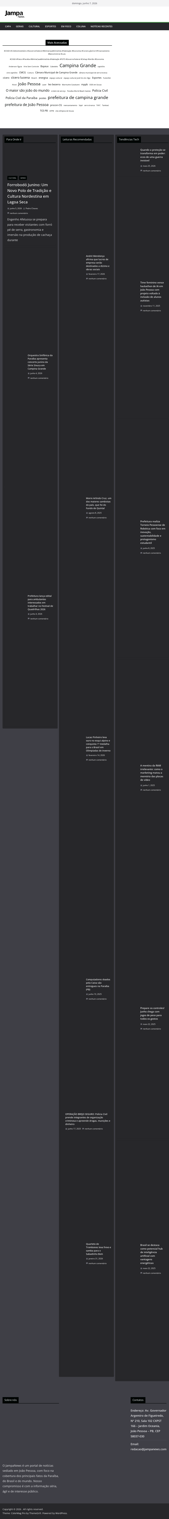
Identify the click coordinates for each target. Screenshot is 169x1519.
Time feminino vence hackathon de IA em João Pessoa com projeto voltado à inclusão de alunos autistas (152, 291)
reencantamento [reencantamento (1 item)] (70, 105)
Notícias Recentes (101, 26)
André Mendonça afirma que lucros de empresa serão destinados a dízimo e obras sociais (97, 262)
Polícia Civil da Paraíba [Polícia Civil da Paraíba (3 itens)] (21, 98)
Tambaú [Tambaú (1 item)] (105, 105)
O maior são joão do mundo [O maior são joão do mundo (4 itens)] (28, 90)
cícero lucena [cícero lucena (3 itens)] (20, 77)
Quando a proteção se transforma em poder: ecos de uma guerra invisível (152, 155)
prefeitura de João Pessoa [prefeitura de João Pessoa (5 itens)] (27, 104)
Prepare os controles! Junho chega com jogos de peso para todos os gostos (152, 1013)
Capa (8, 26)
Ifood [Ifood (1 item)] (14, 85)
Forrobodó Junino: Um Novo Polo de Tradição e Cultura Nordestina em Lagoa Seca (29, 193)
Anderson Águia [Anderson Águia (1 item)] (15, 66)
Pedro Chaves (32, 208)
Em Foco (66, 26)
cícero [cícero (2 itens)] (6, 77)
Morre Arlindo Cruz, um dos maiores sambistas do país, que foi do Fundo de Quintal (98, 503)
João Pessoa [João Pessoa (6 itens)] (29, 83)
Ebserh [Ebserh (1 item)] (34, 78)
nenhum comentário (17, 213)
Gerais (20, 26)
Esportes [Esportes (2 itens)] (96, 77)
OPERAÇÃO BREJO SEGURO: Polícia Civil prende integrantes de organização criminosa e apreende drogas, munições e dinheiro (87, 1119)
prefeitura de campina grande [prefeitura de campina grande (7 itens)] (78, 97)
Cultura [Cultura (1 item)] (30, 73)
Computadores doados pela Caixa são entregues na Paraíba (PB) (98, 984)
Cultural (34, 26)
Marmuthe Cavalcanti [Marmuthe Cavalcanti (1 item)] (71, 85)
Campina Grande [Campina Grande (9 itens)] (78, 65)
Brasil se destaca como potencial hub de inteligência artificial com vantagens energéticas (151, 1254)
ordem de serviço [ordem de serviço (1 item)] (58, 91)
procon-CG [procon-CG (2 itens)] (56, 105)
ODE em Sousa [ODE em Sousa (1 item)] (95, 85)
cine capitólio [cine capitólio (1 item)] (12, 73)
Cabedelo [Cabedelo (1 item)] (54, 66)
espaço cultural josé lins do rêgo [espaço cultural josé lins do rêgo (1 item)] (77, 78)
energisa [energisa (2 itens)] (43, 77)
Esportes (50, 26)
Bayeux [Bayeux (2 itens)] (44, 66)
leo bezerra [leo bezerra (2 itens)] (54, 84)
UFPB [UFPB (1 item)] (51, 111)
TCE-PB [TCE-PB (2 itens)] (44, 110)
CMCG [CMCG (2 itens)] (22, 72)
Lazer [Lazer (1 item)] (44, 85)
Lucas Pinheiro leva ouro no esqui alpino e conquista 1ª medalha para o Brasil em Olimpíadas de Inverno (98, 744)
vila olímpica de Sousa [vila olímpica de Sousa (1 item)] (64, 111)
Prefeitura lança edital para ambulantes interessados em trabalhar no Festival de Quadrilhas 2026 (40, 602)
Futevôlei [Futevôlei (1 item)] (107, 78)
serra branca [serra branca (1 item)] (89, 105)
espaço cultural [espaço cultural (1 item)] (56, 78)
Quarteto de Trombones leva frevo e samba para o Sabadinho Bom (98, 1248)
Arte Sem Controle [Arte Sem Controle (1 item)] (31, 66)
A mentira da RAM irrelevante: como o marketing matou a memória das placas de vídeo (151, 772)
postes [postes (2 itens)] (42, 98)
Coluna (81, 26)
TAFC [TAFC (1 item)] (98, 105)
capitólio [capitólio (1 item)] (101, 66)
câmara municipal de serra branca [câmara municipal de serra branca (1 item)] (93, 73)
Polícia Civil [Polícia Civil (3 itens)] (100, 90)
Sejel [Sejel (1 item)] (81, 105)
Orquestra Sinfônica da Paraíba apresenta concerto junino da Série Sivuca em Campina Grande (40, 362)
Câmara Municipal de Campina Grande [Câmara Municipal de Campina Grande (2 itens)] (56, 72)
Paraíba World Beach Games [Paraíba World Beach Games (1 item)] (79, 91)
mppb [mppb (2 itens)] (84, 84)
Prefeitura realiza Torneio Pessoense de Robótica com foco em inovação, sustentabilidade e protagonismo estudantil (152, 532)
